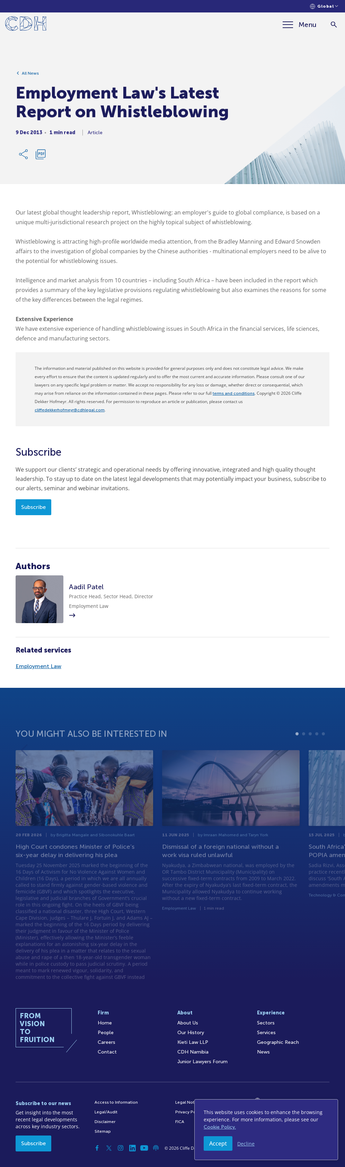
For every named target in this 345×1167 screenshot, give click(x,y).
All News (30, 76)
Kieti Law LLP (192, 1042)
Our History (190, 1033)
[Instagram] (120, 1148)
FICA (179, 1121)
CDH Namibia (193, 1052)
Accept (218, 1143)
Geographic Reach (278, 1042)
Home (105, 1023)
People (106, 1033)
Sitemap (103, 1131)
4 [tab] (316, 752)
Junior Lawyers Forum (202, 1062)
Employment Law (38, 666)
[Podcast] (155, 1148)
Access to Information (116, 1102)
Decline (246, 1143)
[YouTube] (144, 1148)
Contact (107, 1052)
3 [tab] (310, 752)
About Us (187, 1023)
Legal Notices (188, 1102)
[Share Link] (24, 157)
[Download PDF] (40, 157)
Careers (106, 1042)
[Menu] (300, 24)
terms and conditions (234, 393)
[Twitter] (108, 1148)
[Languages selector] (324, 6)
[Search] (334, 25)
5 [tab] (323, 752)
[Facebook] (97, 1148)
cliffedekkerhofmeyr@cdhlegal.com (70, 410)
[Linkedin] (132, 1148)
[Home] (25, 24)
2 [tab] (303, 752)
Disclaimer (105, 1121)
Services (266, 1033)
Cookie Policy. (220, 1127)
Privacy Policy (189, 1112)
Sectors (266, 1023)
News (263, 1052)
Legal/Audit (106, 1112)
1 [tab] (297, 752)
